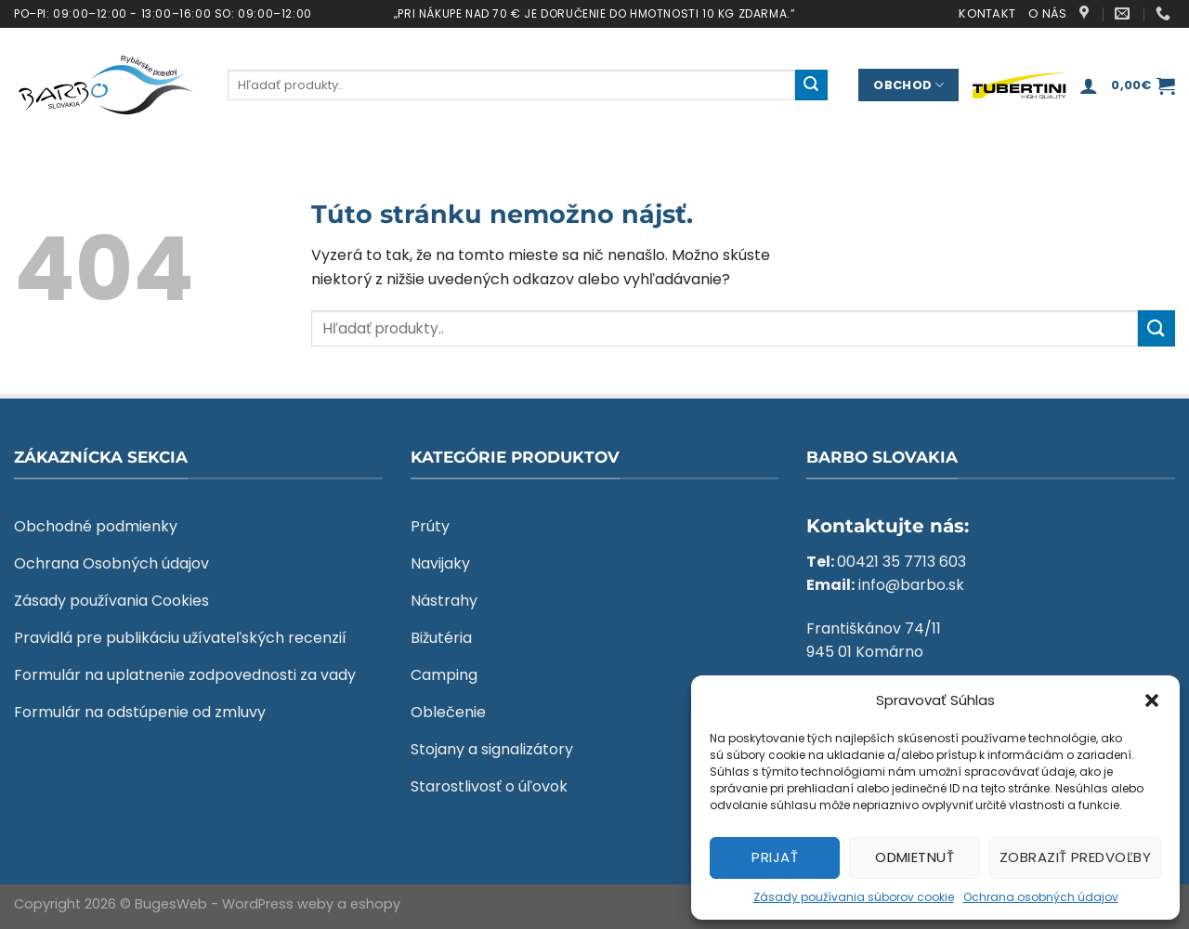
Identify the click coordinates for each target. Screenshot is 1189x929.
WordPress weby (277, 904)
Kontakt (987, 13)
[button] (1152, 700)
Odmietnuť (914, 857)
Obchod (908, 85)
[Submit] (811, 85)
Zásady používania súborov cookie (853, 897)
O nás (1047, 13)
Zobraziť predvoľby (1075, 857)
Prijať (774, 857)
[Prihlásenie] (1088, 85)
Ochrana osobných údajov (1040, 897)
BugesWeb (171, 904)
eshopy (375, 904)
